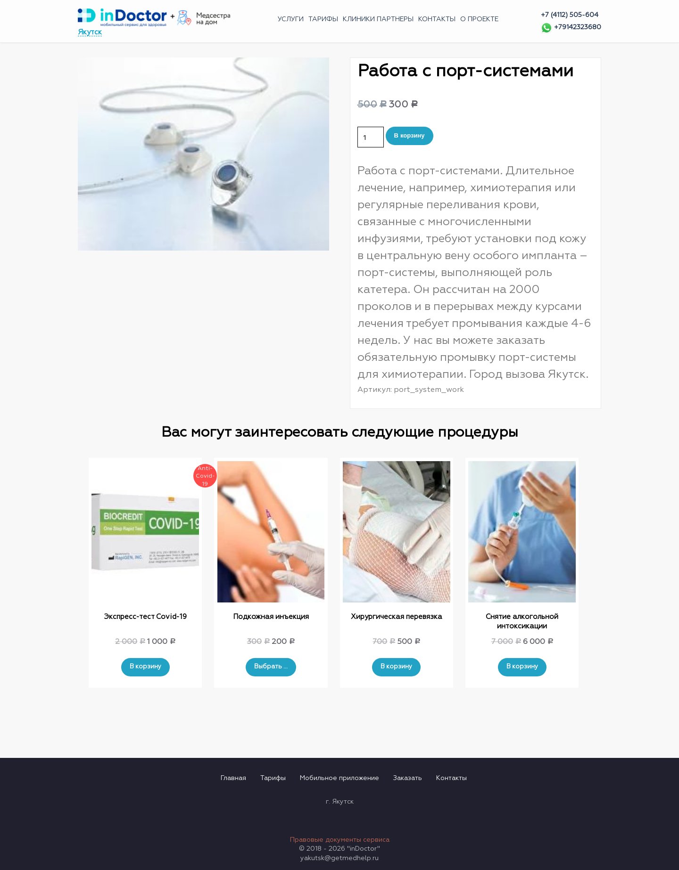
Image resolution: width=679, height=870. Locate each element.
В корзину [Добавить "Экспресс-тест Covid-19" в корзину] (145, 667)
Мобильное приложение (339, 778)
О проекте (479, 19)
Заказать (407, 778)
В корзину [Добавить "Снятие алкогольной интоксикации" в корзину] (522, 667)
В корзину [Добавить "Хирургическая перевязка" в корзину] (396, 667)
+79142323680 (571, 27)
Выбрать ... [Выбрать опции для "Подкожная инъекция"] (271, 667)
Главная (233, 778)
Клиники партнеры (378, 19)
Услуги (291, 19)
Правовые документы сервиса (339, 840)
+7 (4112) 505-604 (569, 15)
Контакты (436, 19)
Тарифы (323, 19)
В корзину (409, 135)
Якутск (90, 32)
